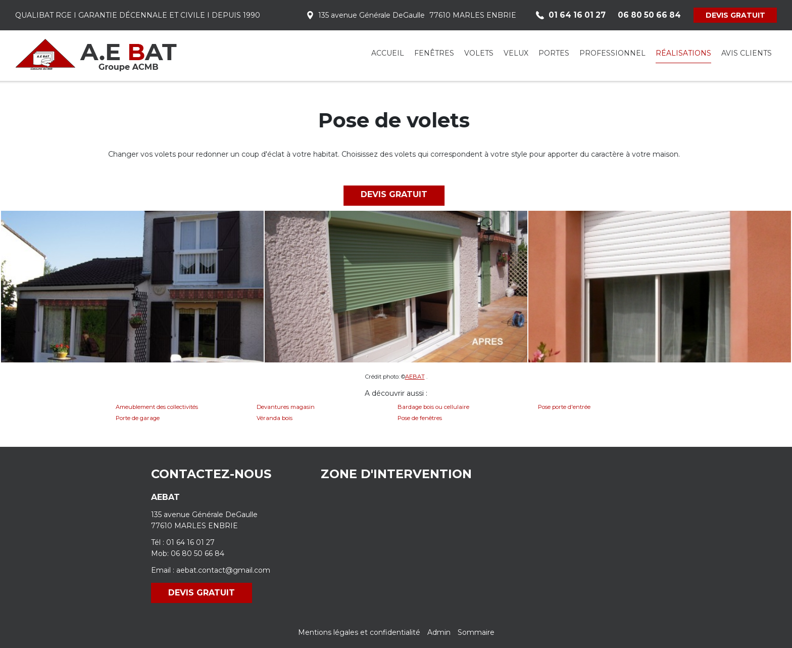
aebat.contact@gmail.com (223, 570)
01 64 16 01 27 (190, 542)
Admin (439, 632)
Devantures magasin (286, 406)
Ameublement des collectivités (157, 406)
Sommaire (476, 632)
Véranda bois (274, 418)
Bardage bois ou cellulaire (433, 406)
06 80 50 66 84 (197, 553)
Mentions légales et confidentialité (359, 632)
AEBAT (415, 376)
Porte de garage (138, 418)
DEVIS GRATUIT (735, 15)
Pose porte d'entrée (564, 406)
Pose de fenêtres (420, 418)
